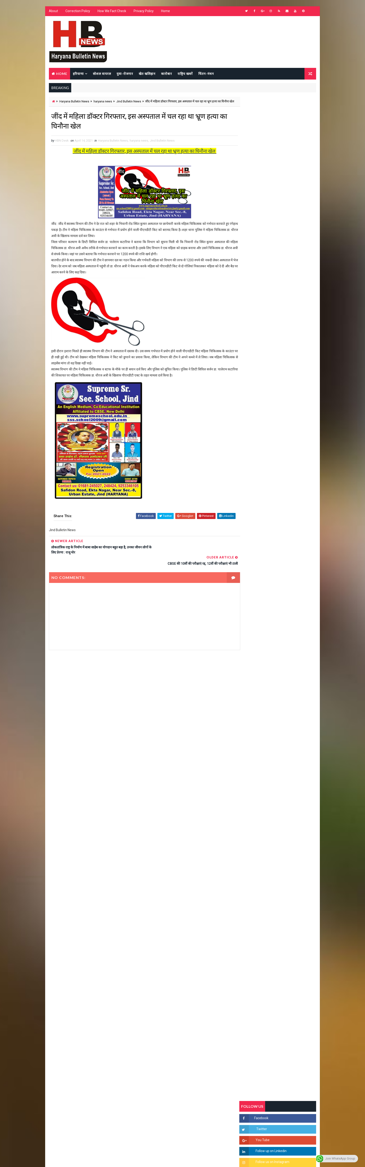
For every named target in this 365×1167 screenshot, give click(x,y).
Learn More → (64, 1030)
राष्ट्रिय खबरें (185, 74)
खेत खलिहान (147, 74)
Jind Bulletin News (128, 102)
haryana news (102, 102)
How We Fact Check (111, 12)
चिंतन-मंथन (206, 74)
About (53, 12)
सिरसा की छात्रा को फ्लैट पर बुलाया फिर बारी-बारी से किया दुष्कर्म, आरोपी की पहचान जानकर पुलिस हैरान (288, 533)
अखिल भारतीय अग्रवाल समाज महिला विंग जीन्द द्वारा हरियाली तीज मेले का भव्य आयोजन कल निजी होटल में (288, 611)
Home (165, 12)
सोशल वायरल (102, 74)
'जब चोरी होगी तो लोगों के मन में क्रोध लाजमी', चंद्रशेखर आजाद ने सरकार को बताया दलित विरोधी (288, 553)
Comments (303, 451)
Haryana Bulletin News (74, 102)
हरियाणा (78, 74)
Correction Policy (77, 12)
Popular (278, 451)
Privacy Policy (143, 12)
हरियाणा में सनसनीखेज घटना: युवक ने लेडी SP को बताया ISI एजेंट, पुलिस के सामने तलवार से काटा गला (289, 572)
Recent (252, 451)
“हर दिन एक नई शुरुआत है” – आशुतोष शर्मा (287, 588)
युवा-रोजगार (124, 74)
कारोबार (166, 74)
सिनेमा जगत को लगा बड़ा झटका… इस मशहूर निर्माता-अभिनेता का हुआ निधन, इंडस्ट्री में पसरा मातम (288, 668)
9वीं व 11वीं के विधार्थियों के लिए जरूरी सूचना (289, 645)
